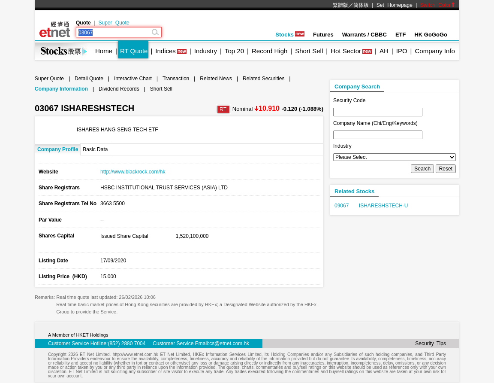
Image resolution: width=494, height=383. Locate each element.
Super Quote (113, 23)
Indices (165, 51)
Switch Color (437, 5)
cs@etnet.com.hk (229, 343)
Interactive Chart (133, 79)
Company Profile (57, 149)
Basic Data (95, 149)
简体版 (361, 5)
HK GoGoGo (430, 34)
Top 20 (234, 51)
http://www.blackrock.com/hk (132, 172)
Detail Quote (89, 79)
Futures (323, 34)
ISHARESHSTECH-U (383, 206)
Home (103, 51)
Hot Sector (346, 51)
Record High (269, 51)
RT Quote (134, 51)
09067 (341, 206)
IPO (401, 51)
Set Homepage (395, 5)
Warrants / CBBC (364, 34)
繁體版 (340, 5)
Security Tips (430, 343)
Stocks (289, 34)
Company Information (61, 89)
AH (384, 51)
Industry (205, 51)
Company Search (357, 86)
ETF (400, 34)
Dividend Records (119, 89)
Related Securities (263, 79)
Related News (216, 79)
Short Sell (309, 51)
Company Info (435, 51)
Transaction (176, 79)
